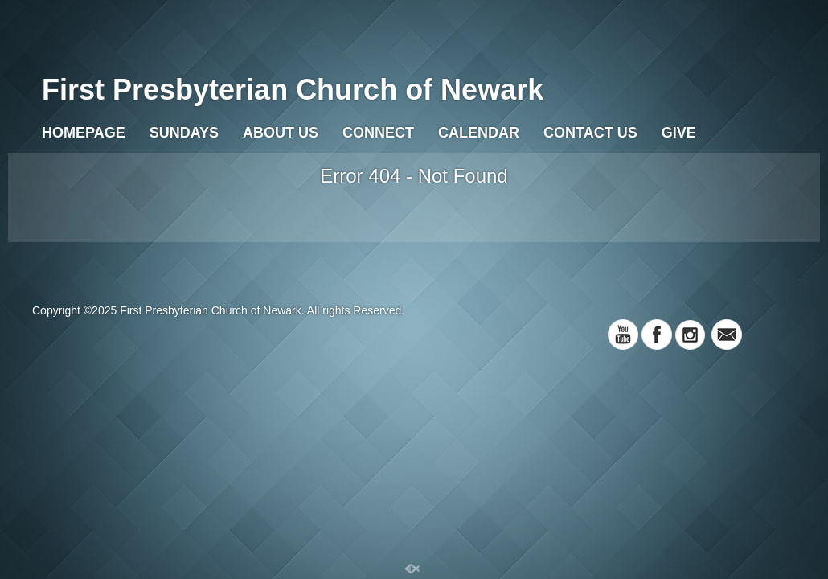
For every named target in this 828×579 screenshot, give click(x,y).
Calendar (478, 133)
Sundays (184, 133)
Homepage (83, 133)
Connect (378, 133)
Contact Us (590, 133)
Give (679, 133)
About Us (280, 133)
